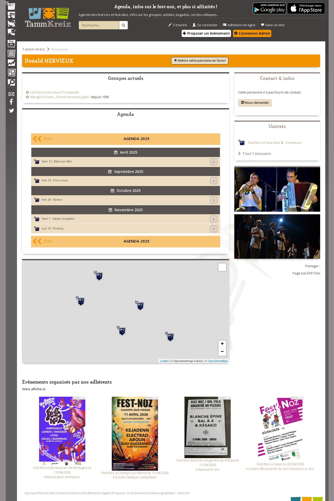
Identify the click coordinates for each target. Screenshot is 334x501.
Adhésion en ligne (239, 25)
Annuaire (59, 49)
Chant (48, 97)
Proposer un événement (130, 493)
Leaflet (164, 361)
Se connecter (205, 25)
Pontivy (58, 228)
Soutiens (73, 493)
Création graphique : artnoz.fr (169, 493)
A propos (31, 493)
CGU (84, 493)
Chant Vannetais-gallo (72, 97)
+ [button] (222, 344)
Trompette (71, 92)
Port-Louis (60, 180)
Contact (60, 493)
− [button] (222, 352)
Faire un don (273, 25)
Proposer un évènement (206, 33)
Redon (57, 199)
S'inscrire (177, 25)
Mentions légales (100, 493)
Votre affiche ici (33, 389)
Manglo (35, 97)
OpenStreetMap (218, 361)
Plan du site (46, 493)
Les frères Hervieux (45, 92)
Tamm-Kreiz (33, 49)
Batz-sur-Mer (63, 161)
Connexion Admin (252, 33)
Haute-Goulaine (63, 218)
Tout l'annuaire (254, 153)
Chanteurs (293, 143)
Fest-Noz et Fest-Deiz (264, 143)
